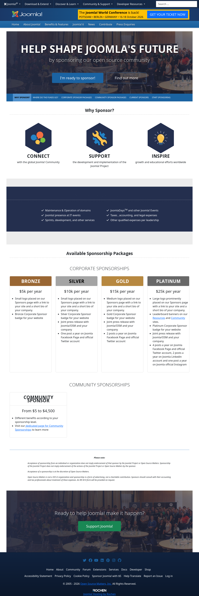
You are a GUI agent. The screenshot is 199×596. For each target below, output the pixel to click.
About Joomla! (32, 24)
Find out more (126, 77)
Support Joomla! (99, 526)
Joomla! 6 (78, 24)
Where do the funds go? (45, 97)
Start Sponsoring (161, 97)
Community (178, 318)
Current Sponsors (139, 97)
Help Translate (132, 576)
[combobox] (176, 4)
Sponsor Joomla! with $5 (106, 576)
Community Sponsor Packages (110, 97)
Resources (159, 318)
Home (15, 24)
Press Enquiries (126, 24)
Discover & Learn (66, 4)
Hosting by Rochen (99, 594)
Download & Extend (37, 4)
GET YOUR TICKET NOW (167, 14)
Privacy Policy (63, 576)
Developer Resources (130, 4)
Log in (169, 576)
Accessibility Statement (38, 576)
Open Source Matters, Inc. (96, 584)
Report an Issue (153, 576)
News (91, 24)
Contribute (105, 24)
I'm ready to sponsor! (77, 77)
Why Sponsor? (22, 97)
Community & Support (97, 4)
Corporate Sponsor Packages (76, 97)
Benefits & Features (56, 24)
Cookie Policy (82, 576)
